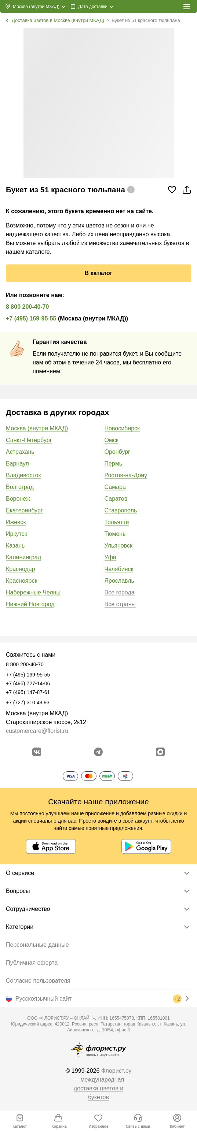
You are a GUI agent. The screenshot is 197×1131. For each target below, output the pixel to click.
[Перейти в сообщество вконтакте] (36, 752)
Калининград (23, 557)
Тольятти (117, 522)
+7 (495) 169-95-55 (31, 318)
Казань (15, 545)
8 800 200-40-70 (27, 307)
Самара (115, 487)
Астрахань (20, 452)
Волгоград (20, 487)
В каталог (98, 273)
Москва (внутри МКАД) (37, 428)
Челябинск (119, 569)
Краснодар (20, 569)
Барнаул (17, 463)
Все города (120, 592)
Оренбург (117, 452)
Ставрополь (121, 510)
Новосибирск (122, 428)
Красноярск (21, 581)
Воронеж (18, 499)
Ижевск (16, 522)
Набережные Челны (33, 592)
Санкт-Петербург (29, 440)
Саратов (116, 499)
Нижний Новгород (30, 604)
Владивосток (23, 475)
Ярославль (119, 581)
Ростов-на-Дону (126, 475)
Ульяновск (118, 545)
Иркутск (16, 534)
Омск (111, 440)
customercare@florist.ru (37, 731)
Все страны (120, 604)
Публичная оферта (32, 963)
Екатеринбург (24, 510)
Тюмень (115, 534)
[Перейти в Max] (160, 752)
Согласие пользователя (38, 981)
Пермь (114, 463)
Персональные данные (37, 945)
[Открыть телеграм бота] (98, 752)
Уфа (110, 557)
